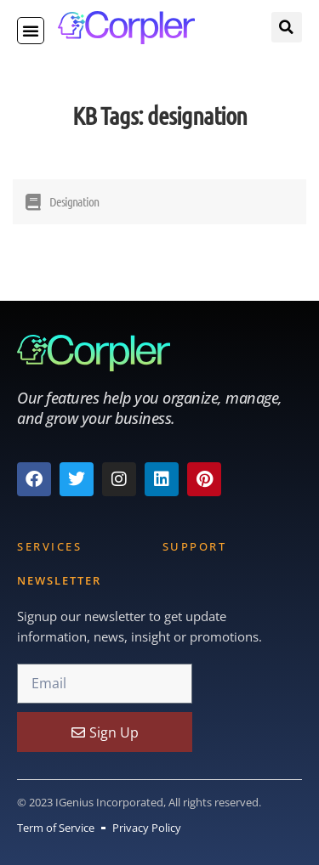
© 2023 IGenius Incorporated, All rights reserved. (139, 802)
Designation (74, 201)
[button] (30, 30)
